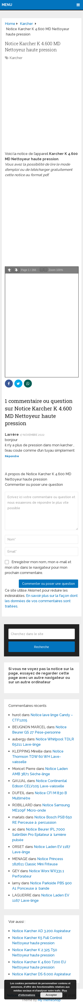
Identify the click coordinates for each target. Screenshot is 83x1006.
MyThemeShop (49, 1000)
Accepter (51, 995)
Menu (7, 5)
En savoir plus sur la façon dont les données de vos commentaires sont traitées (41, 601)
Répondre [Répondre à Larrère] (12, 456)
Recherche (41, 647)
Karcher (16, 58)
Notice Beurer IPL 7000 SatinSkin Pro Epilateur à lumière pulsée (39, 834)
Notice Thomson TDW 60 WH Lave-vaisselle (38, 756)
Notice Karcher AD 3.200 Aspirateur (41, 931)
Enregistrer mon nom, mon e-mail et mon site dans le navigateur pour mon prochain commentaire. (38, 567)
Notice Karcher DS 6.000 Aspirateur (41, 974)
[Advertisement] (41, 108)
